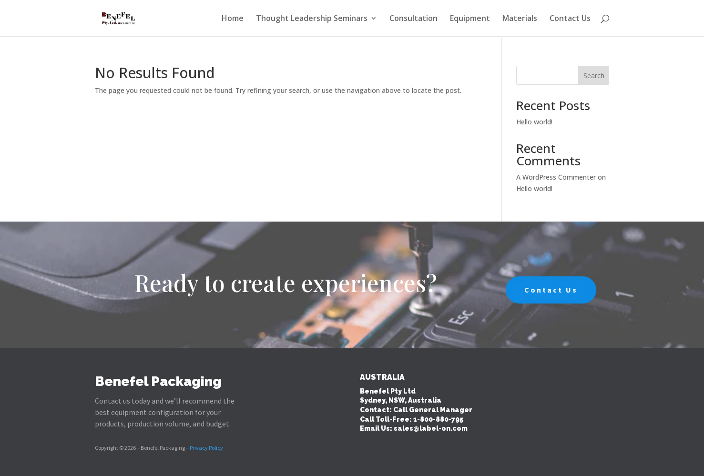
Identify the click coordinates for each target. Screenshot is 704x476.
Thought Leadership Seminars (311, 19)
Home (233, 19)
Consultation (413, 19)
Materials (519, 19)
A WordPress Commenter (556, 177)
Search (593, 75)
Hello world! (534, 121)
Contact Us (570, 19)
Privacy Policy (206, 447)
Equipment (470, 19)
